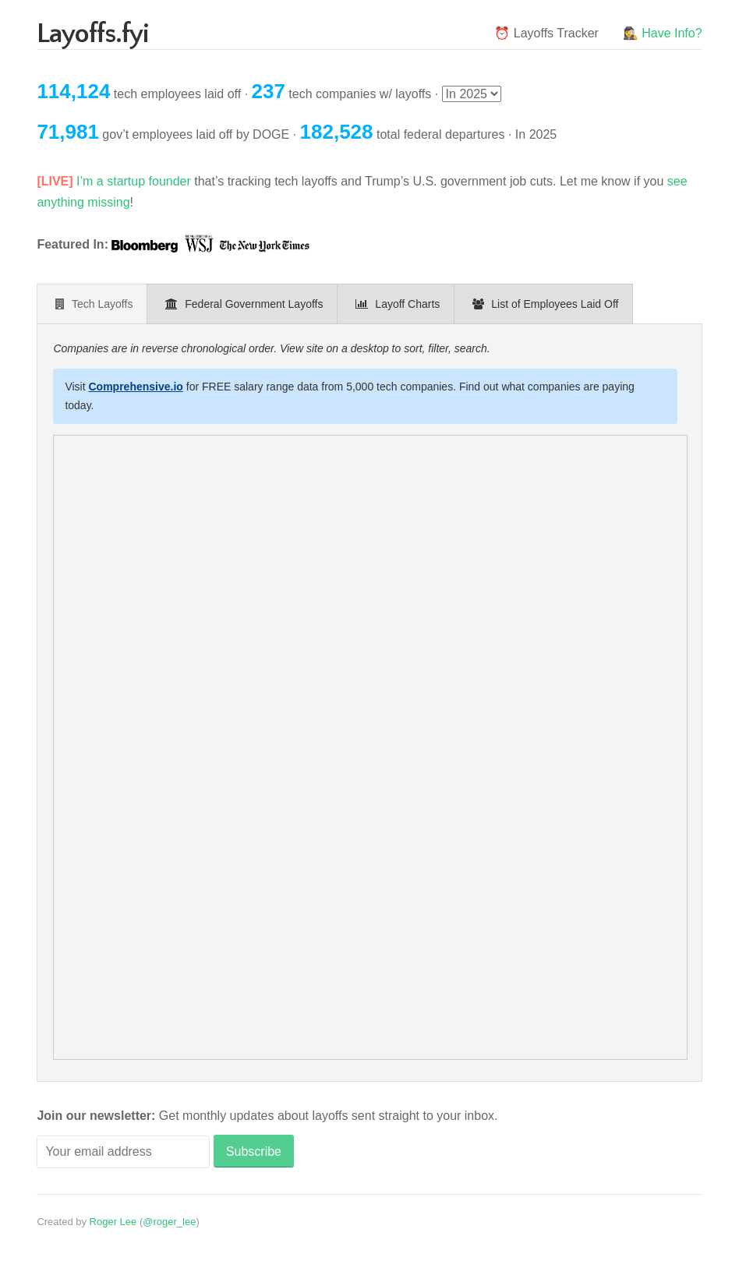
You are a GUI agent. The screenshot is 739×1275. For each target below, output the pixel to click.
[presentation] (92, 304)
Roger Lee (113, 1221)
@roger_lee (169, 1221)
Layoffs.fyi (93, 34)
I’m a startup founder (133, 181)
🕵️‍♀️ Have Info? (662, 33)
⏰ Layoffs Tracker (546, 33)
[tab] (92, 304)
